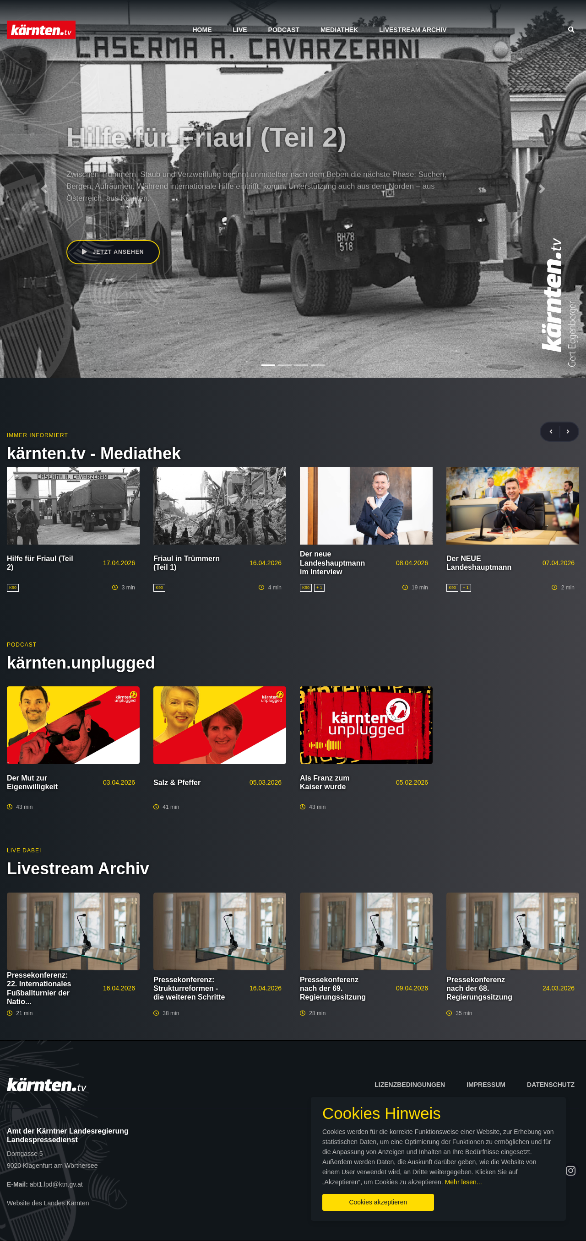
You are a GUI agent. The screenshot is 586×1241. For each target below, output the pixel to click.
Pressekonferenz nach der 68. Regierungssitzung (479, 988)
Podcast (283, 29)
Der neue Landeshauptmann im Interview (332, 562)
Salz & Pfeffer (177, 782)
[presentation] (554, 432)
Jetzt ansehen (114, 252)
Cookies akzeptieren (347, 1199)
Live (240, 29)
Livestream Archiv (412, 29)
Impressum (486, 1084)
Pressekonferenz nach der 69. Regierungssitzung (333, 988)
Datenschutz (551, 1084)
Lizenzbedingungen (409, 1084)
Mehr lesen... (466, 1179)
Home (202, 29)
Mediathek (339, 29)
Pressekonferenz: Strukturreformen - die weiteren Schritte (189, 988)
